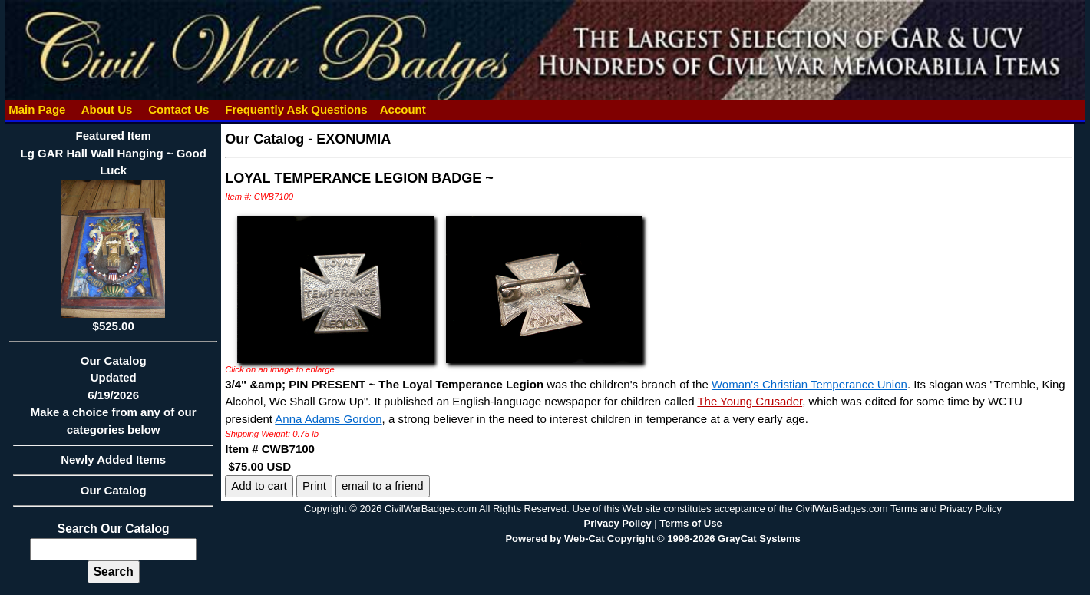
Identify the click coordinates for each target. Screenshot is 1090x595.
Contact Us (179, 109)
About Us (106, 109)
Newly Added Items (113, 464)
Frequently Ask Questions (296, 109)
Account (403, 109)
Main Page (37, 109)
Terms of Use (690, 523)
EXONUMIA (353, 139)
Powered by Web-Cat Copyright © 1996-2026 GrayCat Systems (652, 538)
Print (314, 485)
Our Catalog (114, 490)
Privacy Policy (617, 523)
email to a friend (383, 485)
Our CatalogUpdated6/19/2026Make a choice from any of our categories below (113, 400)
